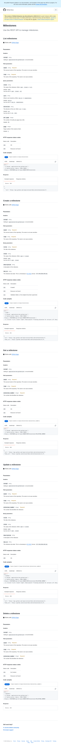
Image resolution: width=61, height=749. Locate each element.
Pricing (42, 741)
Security (23, 741)
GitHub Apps (15, 42)
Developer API (48, 741)
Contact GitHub (36, 741)
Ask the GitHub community (11, 727)
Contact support (8, 730)
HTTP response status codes (12, 137)
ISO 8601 (29, 273)
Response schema (20, 179)
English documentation (41, 4)
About (32, 742)
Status (27, 741)
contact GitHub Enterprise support (45, 19)
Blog (29, 742)
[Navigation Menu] (56, 10)
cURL (6, 161)
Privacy (18, 741)
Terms (14, 741)
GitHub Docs (10, 10)
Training (54, 741)
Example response (9, 179)
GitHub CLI (19, 161)
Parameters (6, 49)
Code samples (7, 152)
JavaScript (11, 161)
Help (31, 741)
